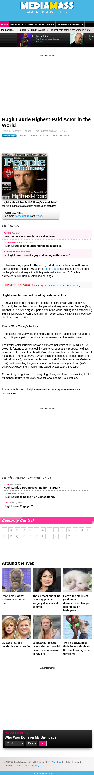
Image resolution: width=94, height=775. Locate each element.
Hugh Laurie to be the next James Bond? (29, 496)
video (39, 215)
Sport (50, 24)
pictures (26, 215)
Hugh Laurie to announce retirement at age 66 (33, 245)
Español (34, 135)
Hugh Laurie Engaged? (18, 506)
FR (42, 11)
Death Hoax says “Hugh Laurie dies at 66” (30, 236)
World (39, 24)
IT (56, 11)
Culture (27, 24)
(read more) (73, 285)
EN (37, 11)
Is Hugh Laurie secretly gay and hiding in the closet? (37, 255)
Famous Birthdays (16, 732)
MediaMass (7, 30)
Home (4, 24)
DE (51, 11)
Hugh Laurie (38, 30)
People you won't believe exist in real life (14, 599)
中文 (65, 11)
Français (23, 135)
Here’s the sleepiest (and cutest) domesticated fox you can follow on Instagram (77, 603)
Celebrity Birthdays (70, 24)
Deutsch (44, 135)
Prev (5, 40)
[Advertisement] (47, 84)
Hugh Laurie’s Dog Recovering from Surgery (32, 487)
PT (60, 11)
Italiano (54, 135)
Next (12, 40)
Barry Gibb (42, 36)
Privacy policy (32, 765)
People (15, 24)
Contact (19, 765)
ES (47, 11)
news (18, 215)
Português (65, 135)
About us (56, 762)
